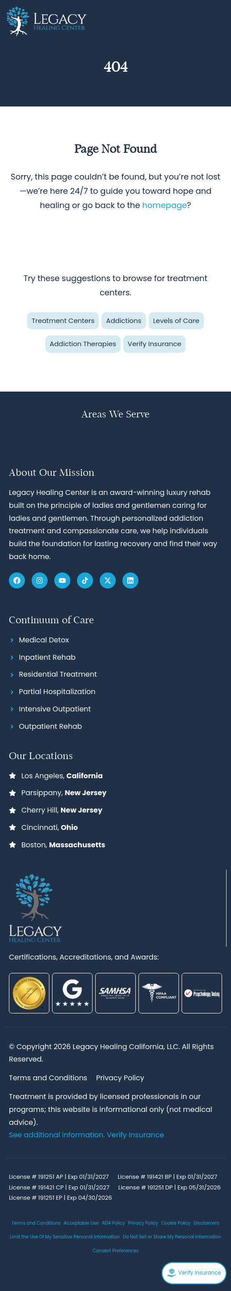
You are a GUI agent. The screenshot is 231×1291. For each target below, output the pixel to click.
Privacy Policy (143, 1223)
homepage (164, 205)
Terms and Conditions (36, 1223)
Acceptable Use (81, 1223)
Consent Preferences (116, 1250)
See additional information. (58, 1135)
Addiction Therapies (83, 343)
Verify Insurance (155, 343)
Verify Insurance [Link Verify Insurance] (135, 1135)
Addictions (123, 320)
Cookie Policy (175, 1223)
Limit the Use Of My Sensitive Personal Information (65, 1237)
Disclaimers (206, 1223)
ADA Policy (113, 1223)
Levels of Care (176, 320)
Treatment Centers (63, 320)
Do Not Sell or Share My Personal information (172, 1237)
